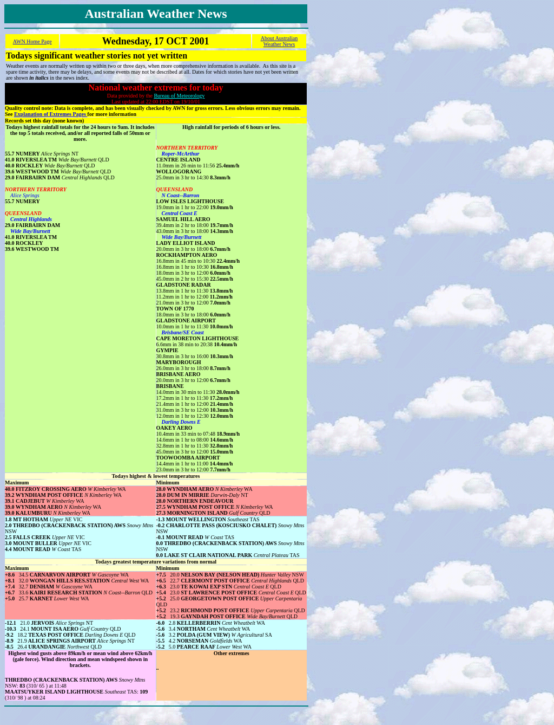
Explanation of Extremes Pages (50, 114)
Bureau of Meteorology (179, 96)
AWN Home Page (32, 41)
